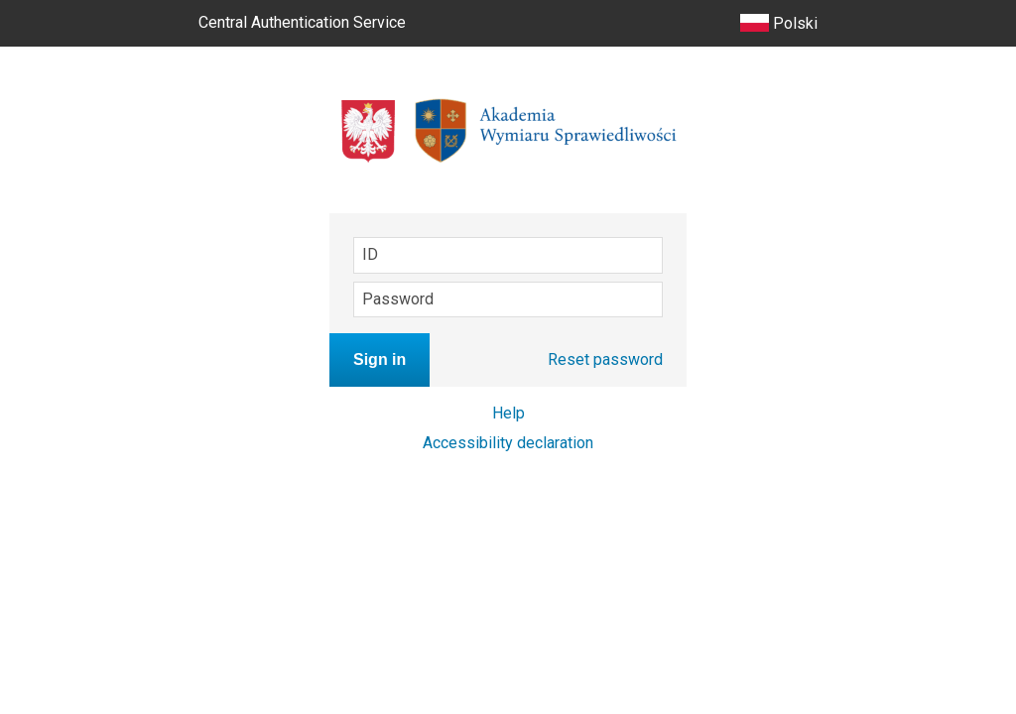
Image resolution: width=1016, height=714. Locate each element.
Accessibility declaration (508, 442)
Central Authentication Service (302, 22)
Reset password (605, 359)
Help (508, 413)
